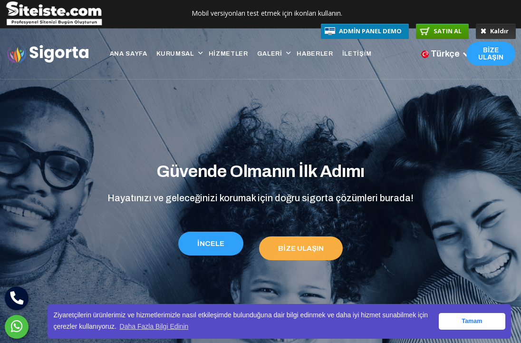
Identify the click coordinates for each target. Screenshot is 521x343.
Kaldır (495, 31)
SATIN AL (441, 31)
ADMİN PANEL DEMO (363, 31)
